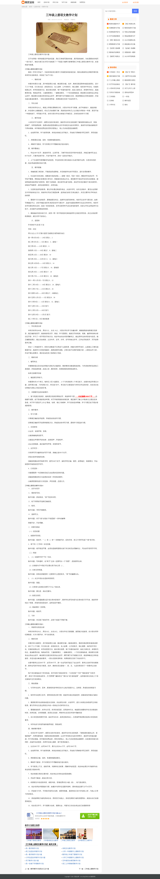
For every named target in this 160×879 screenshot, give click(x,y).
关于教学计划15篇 (32, 860)
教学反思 (128, 100)
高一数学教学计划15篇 (34, 854)
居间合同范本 (129, 92)
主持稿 (111, 100)
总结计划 (46, 2)
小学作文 (112, 104)
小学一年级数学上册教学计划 (73, 851)
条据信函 (73, 2)
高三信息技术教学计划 (34, 851)
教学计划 (45, 7)
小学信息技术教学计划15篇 (35, 857)
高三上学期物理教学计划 (71, 863)
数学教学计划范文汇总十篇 (40, 869)
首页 (39, 2)
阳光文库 (76, 876)
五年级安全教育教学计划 (71, 860)
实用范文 (82, 2)
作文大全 (55, 2)
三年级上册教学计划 (91, 869)
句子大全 (64, 2)
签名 (126, 104)
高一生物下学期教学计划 (35, 863)
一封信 (127, 96)
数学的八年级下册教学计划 (72, 854)
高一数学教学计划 (32, 848)
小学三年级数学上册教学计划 (73, 857)
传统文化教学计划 (69, 848)
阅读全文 (66, 19)
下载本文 (72, 19)
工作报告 (112, 96)
